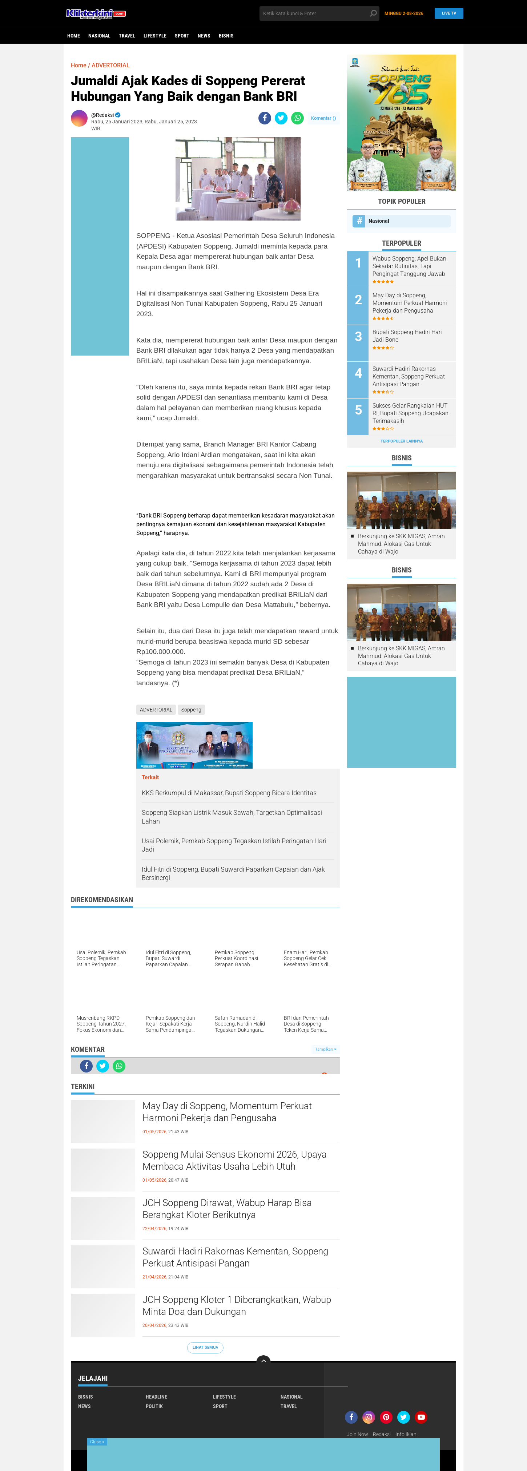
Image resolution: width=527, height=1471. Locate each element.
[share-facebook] (264, 118)
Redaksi (382, 1434)
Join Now (357, 1434)
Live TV (447, 13)
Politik (154, 1406)
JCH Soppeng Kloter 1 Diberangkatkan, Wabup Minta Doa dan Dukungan (236, 1305)
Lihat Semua (205, 1347)
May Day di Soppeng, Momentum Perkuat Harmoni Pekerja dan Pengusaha (227, 1112)
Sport (182, 36)
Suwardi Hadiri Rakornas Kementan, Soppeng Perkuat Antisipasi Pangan (235, 1257)
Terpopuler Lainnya (402, 441)
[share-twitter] (281, 118)
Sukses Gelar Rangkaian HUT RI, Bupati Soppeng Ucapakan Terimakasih (410, 413)
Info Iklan (406, 1434)
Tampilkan (325, 1049)
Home (73, 36)
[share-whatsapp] (297, 118)
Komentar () (323, 118)
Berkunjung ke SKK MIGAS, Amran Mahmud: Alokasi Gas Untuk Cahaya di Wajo (401, 544)
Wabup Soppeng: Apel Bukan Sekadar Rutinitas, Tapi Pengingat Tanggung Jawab (409, 266)
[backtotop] (263, 1362)
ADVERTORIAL (111, 65)
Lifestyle (155, 36)
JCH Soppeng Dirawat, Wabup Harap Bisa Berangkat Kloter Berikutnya (227, 1209)
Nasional (99, 36)
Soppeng (191, 710)
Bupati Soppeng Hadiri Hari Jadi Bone (407, 336)
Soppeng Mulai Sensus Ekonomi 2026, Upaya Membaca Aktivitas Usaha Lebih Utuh (234, 1160)
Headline (156, 1397)
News (204, 36)
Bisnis (226, 36)
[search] (319, 13)
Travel (127, 36)
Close (97, 1441)
